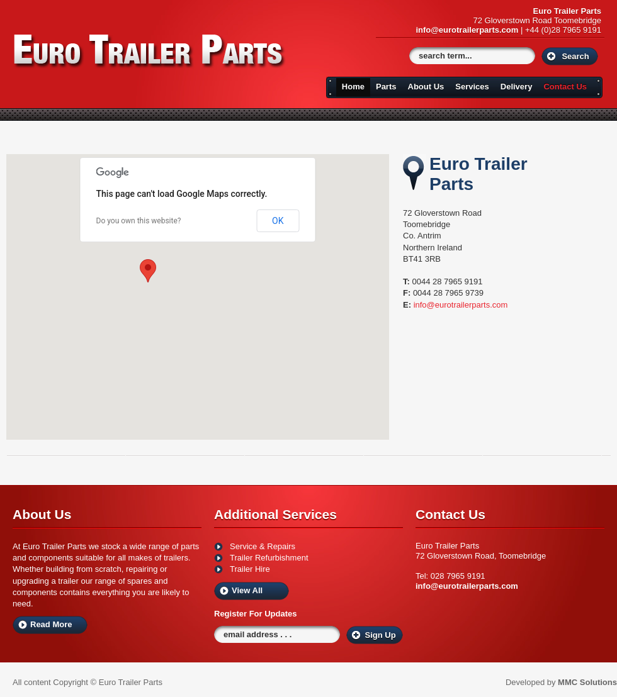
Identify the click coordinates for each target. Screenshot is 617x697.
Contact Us (565, 86)
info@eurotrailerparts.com (467, 30)
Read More (51, 624)
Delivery (517, 86)
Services (472, 86)
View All (247, 590)
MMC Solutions (587, 682)
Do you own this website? (138, 220)
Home (353, 86)
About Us (426, 86)
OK (277, 221)
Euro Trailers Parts (150, 52)
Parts (386, 86)
